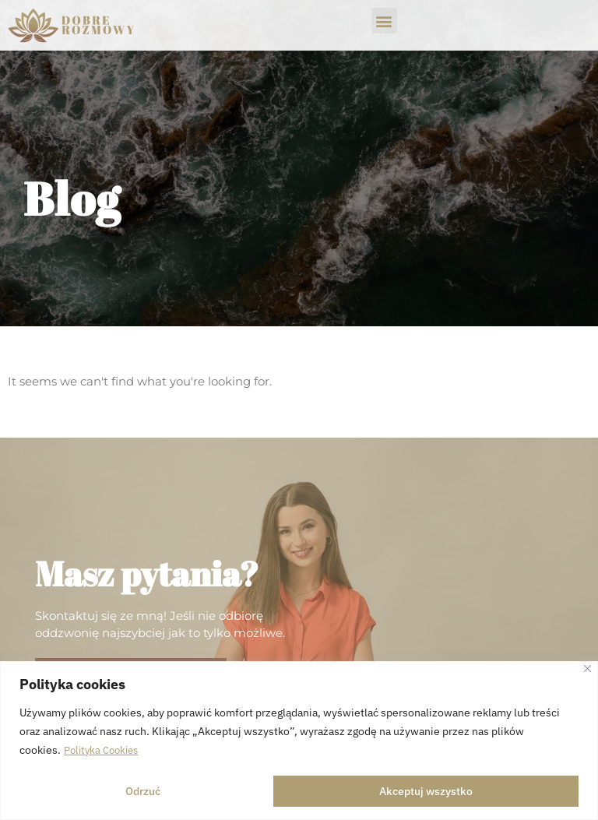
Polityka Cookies (104, 751)
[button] (384, 20)
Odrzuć (142, 791)
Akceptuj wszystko (426, 791)
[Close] (587, 669)
